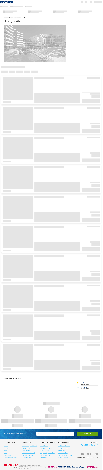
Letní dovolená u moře (64, 446)
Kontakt (6, 446)
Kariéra (6, 450)
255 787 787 (91, 444)
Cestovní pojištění (26, 450)
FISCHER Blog (7, 455)
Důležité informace (45, 455)
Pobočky (6, 448)
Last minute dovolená (63, 448)
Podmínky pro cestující (46, 448)
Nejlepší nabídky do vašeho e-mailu (15, 433)
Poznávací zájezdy (63, 457)
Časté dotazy (43, 457)
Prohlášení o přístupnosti (10, 457)
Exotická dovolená (63, 453)
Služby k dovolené (44, 450)
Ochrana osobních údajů (28, 453)
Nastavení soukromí (27, 455)
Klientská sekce (44, 446)
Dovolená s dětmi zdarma (65, 455)
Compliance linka (26, 457)
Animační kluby (62, 450)
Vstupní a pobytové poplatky (47, 453)
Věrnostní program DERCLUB (29, 446)
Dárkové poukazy (26, 448)
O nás (5, 453)
